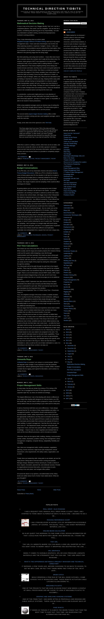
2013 (67, 337)
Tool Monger (67, 154)
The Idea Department (70, 182)
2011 (67, 343)
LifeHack (66, 147)
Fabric (65, 234)
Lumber (66, 258)
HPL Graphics (54, 550)
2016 (67, 332)
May (68, 362)
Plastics (66, 272)
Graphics (66, 241)
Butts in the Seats (69, 158)
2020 (67, 329)
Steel (65, 303)
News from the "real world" (72, 133)
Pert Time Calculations (27, 246)
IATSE (66, 248)
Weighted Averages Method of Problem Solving (31, 41)
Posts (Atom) (30, 493)
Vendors (66, 320)
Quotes (66, 287)
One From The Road (70, 184)
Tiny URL (54, 542)
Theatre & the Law (69, 160)
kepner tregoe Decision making (38, 114)
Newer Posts (21, 490)
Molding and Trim (69, 260)
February (70, 384)
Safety (66, 294)
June (69, 359)
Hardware (67, 244)
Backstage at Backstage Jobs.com (74, 156)
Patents (66, 270)
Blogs (65, 210)
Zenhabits (67, 150)
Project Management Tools (72, 170)
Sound (66, 299)
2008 (67, 396)
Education (67, 224)
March (69, 381)
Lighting (66, 256)
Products (26, 376)
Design (44, 235)
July (68, 356)
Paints (65, 268)
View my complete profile (73, 71)
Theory (53, 158)
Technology (67, 306)
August (69, 354)
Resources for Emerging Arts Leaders (75, 162)
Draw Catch (58, 575)
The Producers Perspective (72, 164)
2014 (67, 335)
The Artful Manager (69, 145)
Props (32, 376)
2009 (67, 393)
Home (39, 490)
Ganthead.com (68, 176)
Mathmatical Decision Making (30, 23)
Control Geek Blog (69, 193)
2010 (67, 390)
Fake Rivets (58, 607)
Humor (66, 246)
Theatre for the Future (70, 137)
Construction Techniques (32, 235)
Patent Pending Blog (70, 191)
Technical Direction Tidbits (52, 8)
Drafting (66, 222)
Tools (65, 313)
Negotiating (67, 263)
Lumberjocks (67, 166)
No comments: (23, 156)
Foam (65, 236)
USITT (66, 318)
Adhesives (67, 205)
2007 (67, 398)
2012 (67, 340)
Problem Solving (28, 158)
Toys (65, 316)
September (71, 351)
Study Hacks (67, 188)
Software (66, 296)
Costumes (67, 217)
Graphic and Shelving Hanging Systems (54, 596)
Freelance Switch (69, 195)
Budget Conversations (27, 168)
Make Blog (67, 152)
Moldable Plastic (54, 585)
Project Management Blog (71, 168)
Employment (67, 227)
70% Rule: (48, 122)
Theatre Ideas (68, 139)
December (70, 345)
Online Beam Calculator (54, 531)
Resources (39, 376)
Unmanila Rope (24, 359)
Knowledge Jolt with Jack (71, 178)
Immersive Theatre (69, 251)
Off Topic (66, 265)
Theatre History (68, 308)
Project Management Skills (29, 385)
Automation (67, 208)
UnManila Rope (22, 362)
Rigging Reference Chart (58, 520)
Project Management (42, 158)
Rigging (66, 291)
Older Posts (56, 490)
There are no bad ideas (71, 141)
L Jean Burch (70, 32)
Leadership (67, 253)
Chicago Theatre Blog (70, 143)
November (70, 348)
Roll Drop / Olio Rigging (54, 509)
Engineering (67, 229)
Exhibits (66, 232)
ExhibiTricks (67, 135)
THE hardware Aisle (70, 186)
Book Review (68, 212)
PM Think (66, 180)
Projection (67, 282)
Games (66, 239)
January (70, 387)
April (69, 378)
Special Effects (68, 301)
